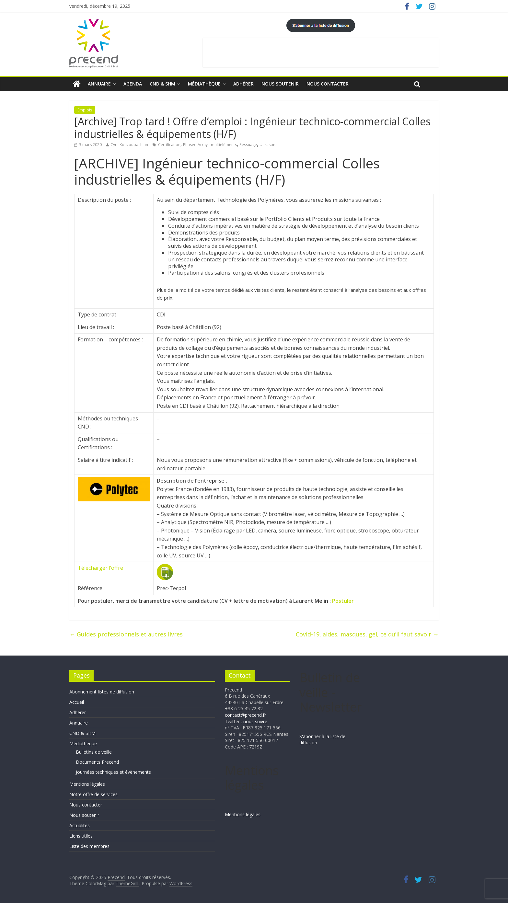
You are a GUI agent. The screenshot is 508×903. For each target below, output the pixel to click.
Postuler (343, 600)
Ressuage (248, 144)
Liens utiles (81, 836)
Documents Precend (97, 762)
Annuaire (99, 84)
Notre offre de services (93, 794)
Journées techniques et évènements (113, 772)
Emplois (84, 110)
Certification (169, 144)
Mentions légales (87, 784)
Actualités (79, 825)
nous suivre (255, 721)
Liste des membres (89, 846)
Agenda (132, 84)
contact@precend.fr (245, 715)
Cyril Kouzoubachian (129, 144)
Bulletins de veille (94, 752)
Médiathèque (204, 84)
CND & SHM (162, 84)
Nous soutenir (280, 84)
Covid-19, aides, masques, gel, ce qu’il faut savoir (367, 634)
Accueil (76, 702)
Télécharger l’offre (100, 567)
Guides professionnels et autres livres (126, 634)
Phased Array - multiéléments (210, 144)
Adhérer (243, 84)
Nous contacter (327, 84)
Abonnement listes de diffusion (101, 692)
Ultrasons (268, 144)
